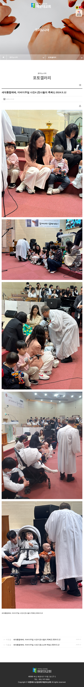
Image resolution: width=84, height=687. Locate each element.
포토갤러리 (65, 57)
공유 (80, 106)
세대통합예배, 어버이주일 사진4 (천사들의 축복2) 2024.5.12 (36, 640)
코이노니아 (26, 57)
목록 (80, 85)
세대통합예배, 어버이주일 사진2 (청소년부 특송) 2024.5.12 (36, 645)
